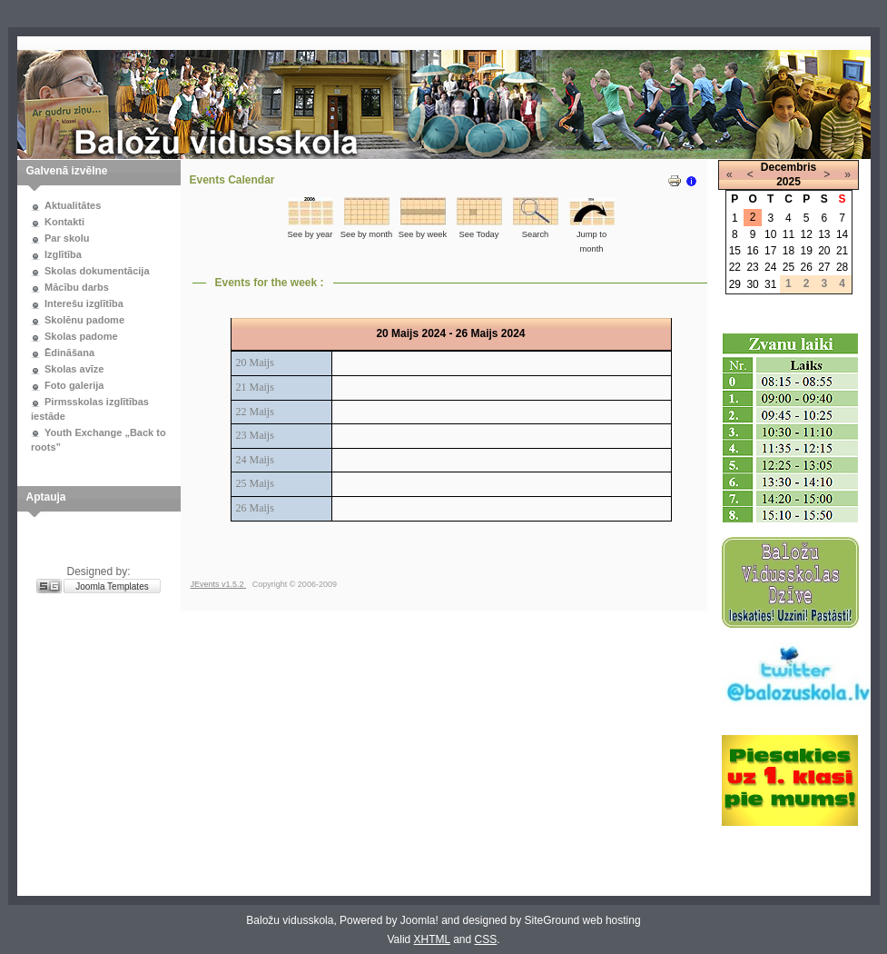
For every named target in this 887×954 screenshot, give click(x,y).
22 (735, 267)
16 (752, 250)
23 (752, 267)
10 (770, 234)
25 (788, 267)
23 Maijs (255, 435)
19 (806, 250)
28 (842, 267)
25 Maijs (255, 483)
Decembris (788, 167)
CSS (486, 939)
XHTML (432, 939)
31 (770, 284)
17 (770, 250)
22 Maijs (255, 411)
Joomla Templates (111, 586)
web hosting (612, 920)
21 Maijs (255, 387)
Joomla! (419, 920)
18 (788, 250)
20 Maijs (255, 362)
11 (788, 234)
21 (842, 250)
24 (770, 267)
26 (806, 267)
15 (735, 250)
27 (824, 267)
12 (806, 234)
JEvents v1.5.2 (219, 584)
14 (842, 234)
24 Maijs (255, 459)
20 (824, 250)
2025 (788, 181)
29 (735, 284)
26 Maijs (255, 508)
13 (824, 234)
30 (752, 284)
